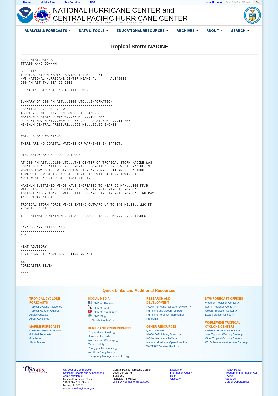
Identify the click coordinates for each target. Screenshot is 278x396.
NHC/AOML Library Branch (162, 334)
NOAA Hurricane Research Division (167, 306)
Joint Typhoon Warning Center (223, 334)
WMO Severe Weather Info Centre (225, 342)
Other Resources (161, 326)
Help (173, 375)
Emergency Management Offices (107, 356)
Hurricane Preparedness (109, 328)
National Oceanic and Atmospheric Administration (97, 22)
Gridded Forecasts (40, 334)
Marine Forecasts (45, 326)
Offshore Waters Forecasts (45, 330)
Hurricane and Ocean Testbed (164, 310)
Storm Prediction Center (219, 306)
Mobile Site (48, 2)
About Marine (37, 342)
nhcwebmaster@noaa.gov (78, 388)
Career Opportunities (237, 381)
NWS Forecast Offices (224, 298)
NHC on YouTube (101, 311)
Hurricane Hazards (99, 336)
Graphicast (35, 338)
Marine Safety (96, 344)
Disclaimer (176, 369)
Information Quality (181, 372)
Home (27, 2)
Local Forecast (214, 2)
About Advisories (39, 318)
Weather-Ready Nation (101, 352)
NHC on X (97, 307)
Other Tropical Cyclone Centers (223, 338)
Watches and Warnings (101, 340)
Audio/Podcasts (38, 314)
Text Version (72, 2)
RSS (92, 2)
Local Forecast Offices (218, 314)
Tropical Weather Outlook (44, 310)
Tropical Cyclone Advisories (45, 306)
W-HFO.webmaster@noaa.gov (131, 381)
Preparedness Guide (100, 332)
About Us (230, 378)
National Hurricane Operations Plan (167, 342)
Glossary (175, 378)
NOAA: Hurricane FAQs (160, 338)
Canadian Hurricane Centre (221, 330)
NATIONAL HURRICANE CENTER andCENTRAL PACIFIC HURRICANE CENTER (120, 14)
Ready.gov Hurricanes (101, 348)
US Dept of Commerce (76, 369)
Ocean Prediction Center (219, 310)
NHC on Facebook (102, 303)
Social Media (99, 298)
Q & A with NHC (155, 330)
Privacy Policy (233, 369)
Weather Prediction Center (220, 302)
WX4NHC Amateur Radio (161, 346)
